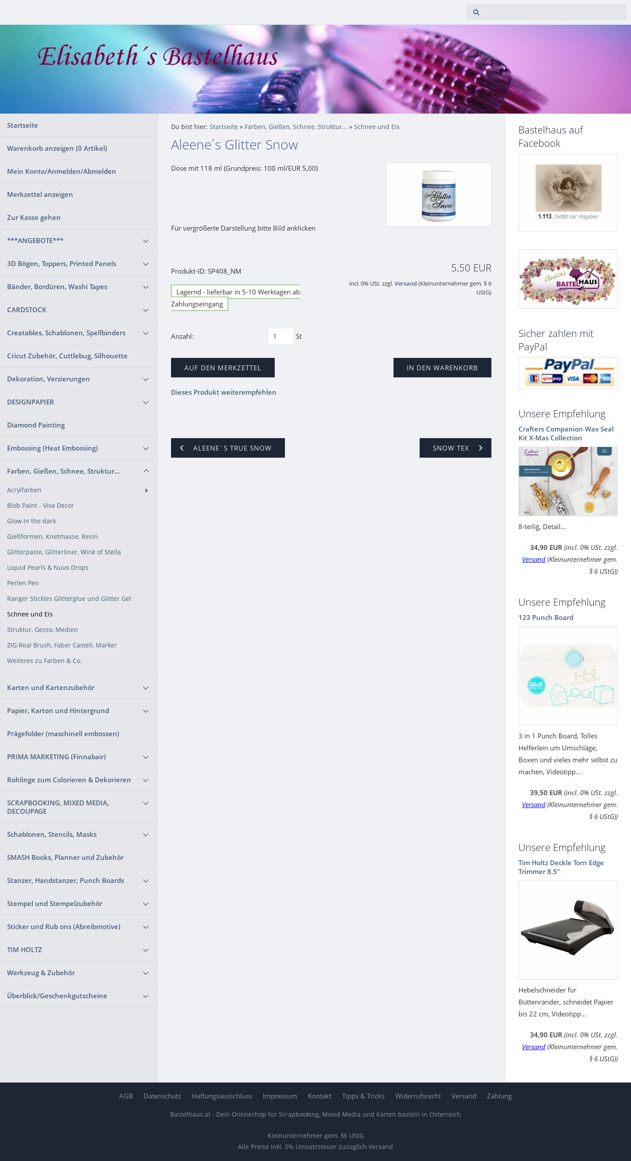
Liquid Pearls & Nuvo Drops (48, 568)
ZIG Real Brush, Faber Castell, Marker (62, 645)
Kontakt (319, 1095)
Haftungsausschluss (222, 1095)
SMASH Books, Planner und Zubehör (65, 857)
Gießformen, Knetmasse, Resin (52, 537)
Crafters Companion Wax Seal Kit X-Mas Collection (566, 433)
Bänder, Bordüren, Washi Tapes (57, 286)
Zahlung (499, 1095)
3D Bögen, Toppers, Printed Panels (61, 263)
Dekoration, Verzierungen (48, 378)
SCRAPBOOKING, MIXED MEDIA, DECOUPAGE (58, 807)
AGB (126, 1095)
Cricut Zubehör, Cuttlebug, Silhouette (67, 355)
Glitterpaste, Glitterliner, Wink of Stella (64, 552)
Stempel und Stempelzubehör (54, 903)
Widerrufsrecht (418, 1095)
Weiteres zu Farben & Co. (44, 661)
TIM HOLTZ (24, 949)
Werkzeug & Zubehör (41, 972)
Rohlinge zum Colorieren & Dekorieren (69, 779)
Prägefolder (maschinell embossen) (63, 733)
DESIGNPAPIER (30, 401)
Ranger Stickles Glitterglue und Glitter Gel (69, 599)
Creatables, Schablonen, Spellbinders (66, 332)
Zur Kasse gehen (34, 217)
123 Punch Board (545, 617)
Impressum (280, 1095)
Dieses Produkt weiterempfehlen (224, 392)
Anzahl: (182, 336)
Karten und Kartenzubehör (50, 687)
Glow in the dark (31, 521)
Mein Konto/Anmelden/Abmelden (61, 171)
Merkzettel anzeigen (40, 194)
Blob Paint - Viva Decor (40, 506)
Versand (405, 283)
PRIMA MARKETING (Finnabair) (56, 756)
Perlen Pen (23, 583)
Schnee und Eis (30, 614)
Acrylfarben (24, 490)
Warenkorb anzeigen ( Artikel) (57, 148)
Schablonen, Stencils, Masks (52, 834)
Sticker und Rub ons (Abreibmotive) (64, 926)
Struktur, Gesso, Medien (42, 630)
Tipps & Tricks (363, 1095)
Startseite (22, 125)
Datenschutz (162, 1095)
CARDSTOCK (27, 309)
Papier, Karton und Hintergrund (58, 710)
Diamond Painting (36, 424)
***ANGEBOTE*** (35, 240)
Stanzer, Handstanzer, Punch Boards (65, 880)
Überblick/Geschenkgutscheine (57, 995)
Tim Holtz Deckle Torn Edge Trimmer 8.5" (561, 867)
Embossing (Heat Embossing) (52, 447)
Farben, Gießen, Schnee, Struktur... (63, 471)
